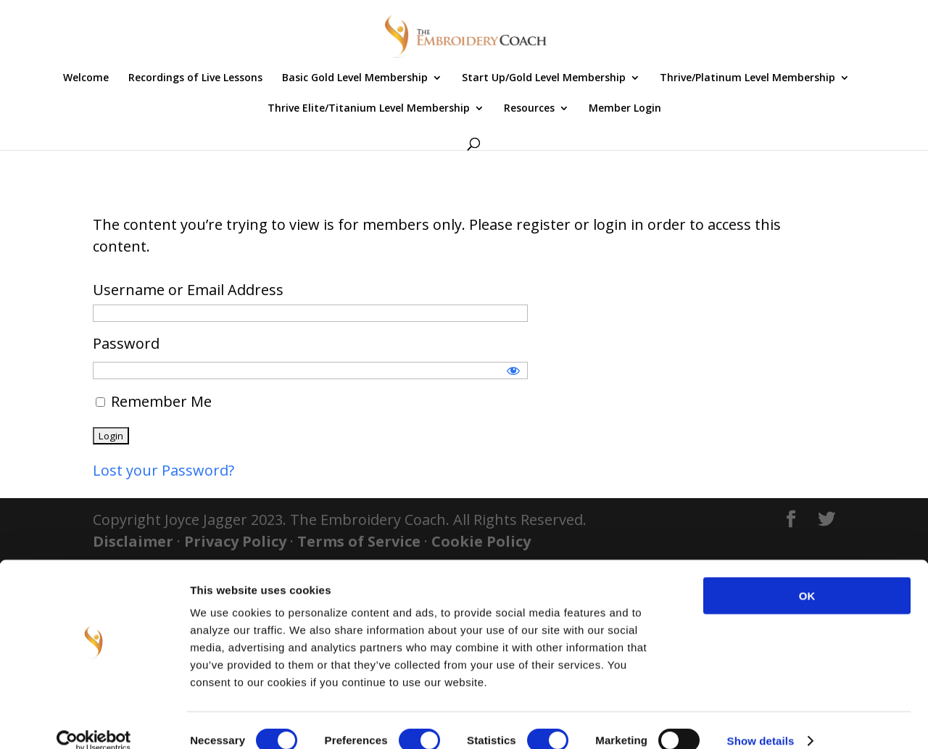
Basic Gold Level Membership (355, 78)
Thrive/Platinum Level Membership (747, 78)
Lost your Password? (163, 470)
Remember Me (154, 401)
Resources (529, 109)
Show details (761, 720)
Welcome (86, 78)
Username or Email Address (188, 289)
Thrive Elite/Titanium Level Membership (369, 109)
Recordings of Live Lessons (195, 78)
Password (126, 343)
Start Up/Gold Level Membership (544, 78)
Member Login (625, 109)
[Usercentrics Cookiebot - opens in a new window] (93, 721)
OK (807, 575)
